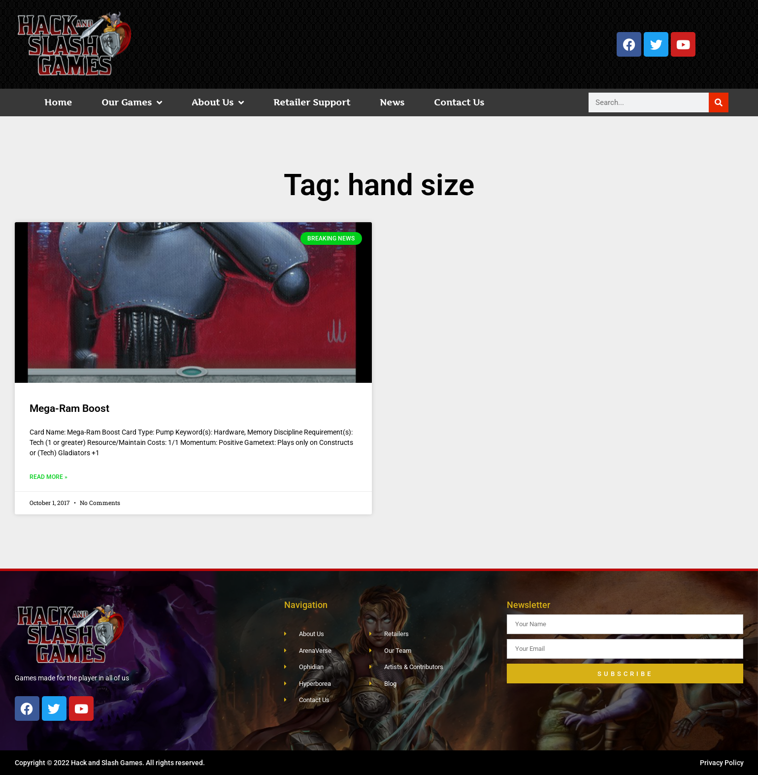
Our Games (131, 102)
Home (58, 102)
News (392, 102)
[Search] (718, 102)
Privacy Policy (722, 763)
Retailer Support (311, 102)
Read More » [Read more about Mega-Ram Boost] (48, 476)
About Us (218, 102)
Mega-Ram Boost (69, 408)
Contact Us (459, 102)
